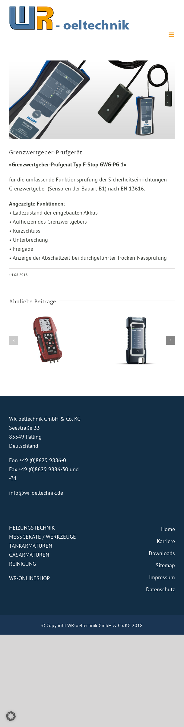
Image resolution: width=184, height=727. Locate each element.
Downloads (162, 553)
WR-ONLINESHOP (29, 578)
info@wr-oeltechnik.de (36, 492)
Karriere (166, 541)
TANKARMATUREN (30, 545)
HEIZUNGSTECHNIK (32, 527)
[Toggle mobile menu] (172, 35)
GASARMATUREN (29, 554)
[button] (13, 340)
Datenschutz (160, 589)
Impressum (162, 577)
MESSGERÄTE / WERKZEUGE (42, 536)
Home (168, 529)
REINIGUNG (22, 563)
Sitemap (165, 565)
